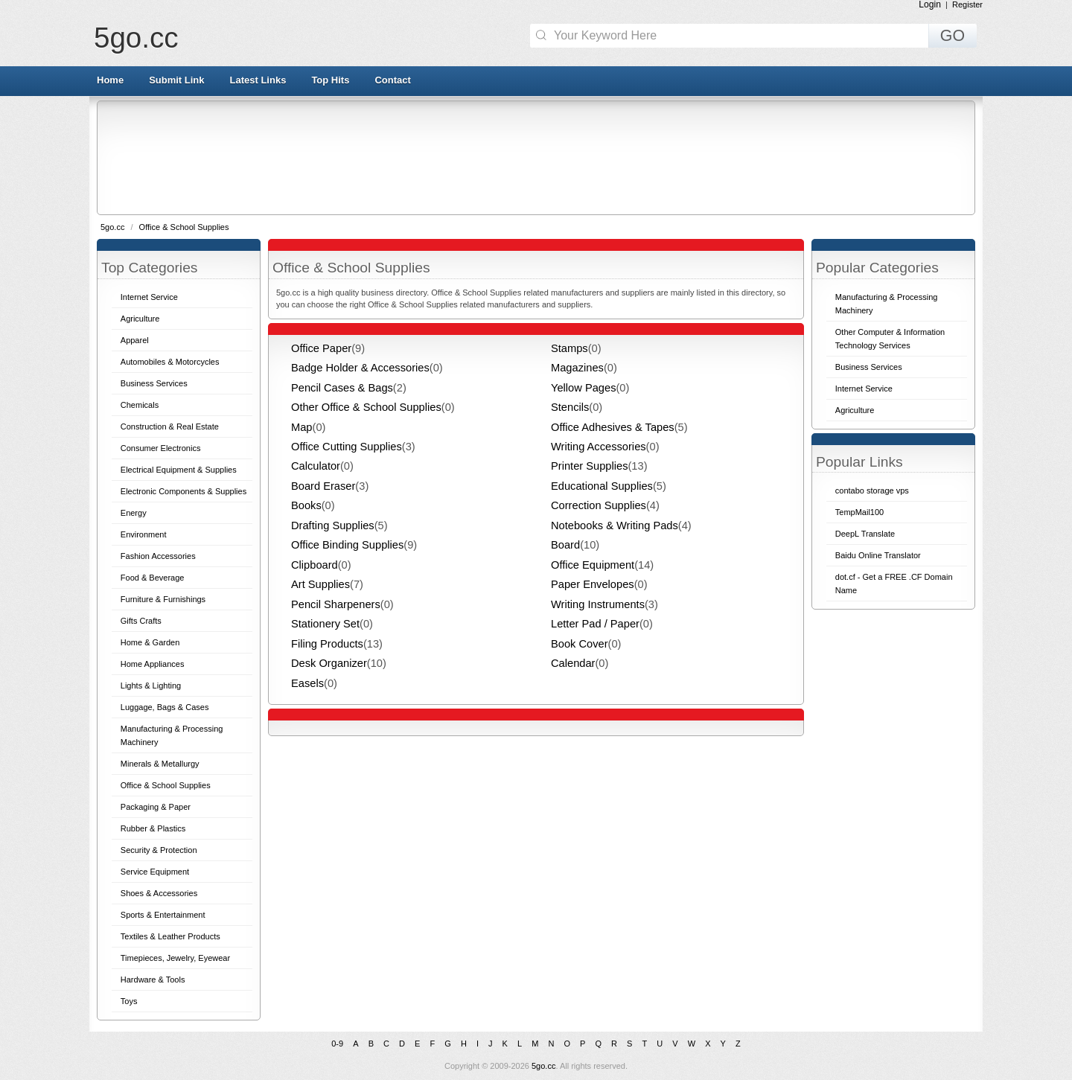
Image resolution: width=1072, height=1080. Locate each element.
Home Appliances (153, 663)
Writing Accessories (598, 447)
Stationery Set (325, 624)
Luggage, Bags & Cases (165, 707)
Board (565, 545)
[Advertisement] (535, 157)
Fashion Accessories (158, 556)
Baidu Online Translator (878, 555)
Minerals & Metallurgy (160, 763)
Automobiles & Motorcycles (170, 361)
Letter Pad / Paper (595, 624)
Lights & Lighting (151, 685)
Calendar (573, 663)
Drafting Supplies (332, 525)
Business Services (154, 383)
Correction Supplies (598, 505)
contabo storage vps (872, 490)
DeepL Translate (865, 533)
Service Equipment (155, 871)
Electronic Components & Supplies (183, 491)
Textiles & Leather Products (170, 936)
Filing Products (327, 644)
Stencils (570, 407)
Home (110, 80)
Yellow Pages (583, 388)
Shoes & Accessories (159, 893)
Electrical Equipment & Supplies (179, 469)
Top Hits (330, 80)
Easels (307, 683)
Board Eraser (323, 486)
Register (967, 4)
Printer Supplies (589, 466)
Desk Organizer (329, 663)
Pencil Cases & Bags (342, 388)
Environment (144, 534)
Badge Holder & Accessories (360, 368)
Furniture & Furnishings (163, 599)
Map (302, 427)
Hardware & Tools (153, 979)
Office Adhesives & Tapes (612, 427)
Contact (392, 80)
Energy (134, 512)
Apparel (135, 340)
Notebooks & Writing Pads (614, 525)
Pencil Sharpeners (335, 604)
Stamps (569, 348)
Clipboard (314, 565)
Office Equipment (592, 565)
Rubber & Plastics (153, 828)
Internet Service (149, 297)
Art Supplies (320, 584)
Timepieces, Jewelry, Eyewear (175, 957)
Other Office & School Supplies (366, 407)
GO (952, 36)
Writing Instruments (598, 604)
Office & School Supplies (184, 227)
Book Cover (579, 644)
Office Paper (321, 348)
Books (306, 505)
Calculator (315, 466)
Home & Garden (150, 642)
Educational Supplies (602, 486)
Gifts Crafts (141, 620)
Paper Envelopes (592, 584)
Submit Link (176, 80)
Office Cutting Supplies (346, 447)
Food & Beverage (153, 577)
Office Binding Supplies (347, 545)
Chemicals (140, 404)
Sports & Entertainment (163, 914)
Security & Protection (159, 850)
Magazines (577, 368)
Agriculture (140, 318)
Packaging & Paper (156, 806)
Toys (129, 1001)
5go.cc (136, 38)
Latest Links (258, 80)
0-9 (337, 1043)
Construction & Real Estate (170, 426)
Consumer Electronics (161, 448)
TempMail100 (859, 512)
